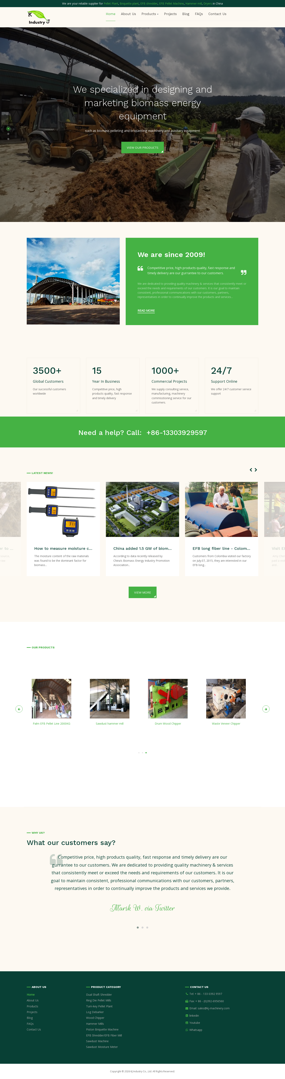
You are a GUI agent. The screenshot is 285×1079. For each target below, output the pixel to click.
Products (32, 1006)
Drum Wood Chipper (168, 723)
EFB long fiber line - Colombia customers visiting (222, 548)
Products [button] (150, 14)
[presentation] (250, 470)
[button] (8, 129)
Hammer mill (193, 3)
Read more (146, 310)
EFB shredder (149, 3)
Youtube (194, 1023)
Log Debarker (95, 1012)
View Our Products (142, 147)
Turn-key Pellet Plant (99, 1006)
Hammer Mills (95, 1024)
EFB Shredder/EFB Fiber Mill (104, 1035)
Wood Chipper (95, 1018)
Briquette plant (129, 3)
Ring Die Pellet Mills (98, 1000)
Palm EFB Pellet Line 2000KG (51, 723)
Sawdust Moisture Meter (102, 1047)
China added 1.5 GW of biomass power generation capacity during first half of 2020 (142, 548)
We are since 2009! (171, 254)
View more (142, 592)
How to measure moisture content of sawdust (63, 548)
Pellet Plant (111, 3)
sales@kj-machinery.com (214, 1008)
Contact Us (217, 14)
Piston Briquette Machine (102, 1029)
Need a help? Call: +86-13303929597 (142, 432)
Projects (170, 14)
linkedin (194, 1015)
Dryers (208, 3)
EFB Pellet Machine (171, 3)
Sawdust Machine (97, 1041)
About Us (128, 14)
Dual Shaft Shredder (99, 994)
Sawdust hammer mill (110, 723)
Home (110, 14)
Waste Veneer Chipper (226, 723)
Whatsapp (195, 1030)
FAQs (199, 14)
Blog (185, 14)
